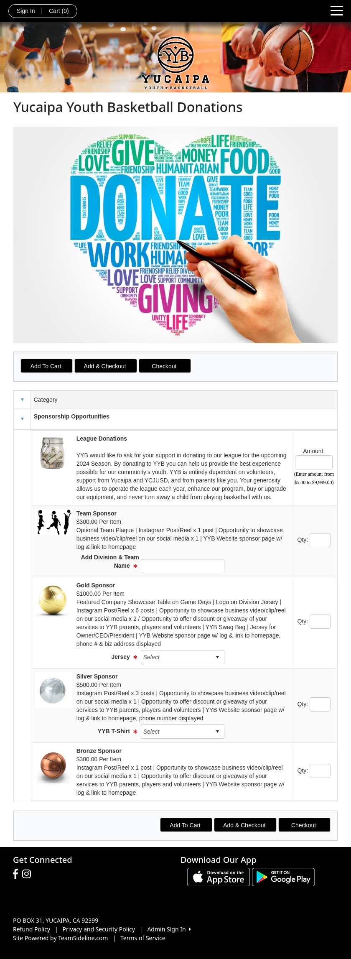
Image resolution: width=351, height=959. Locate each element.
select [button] (217, 657)
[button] (22, 419)
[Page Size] (314, 462)
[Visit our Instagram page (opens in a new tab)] (28, 874)
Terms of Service (142, 938)
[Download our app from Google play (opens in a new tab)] (283, 876)
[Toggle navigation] (337, 10)
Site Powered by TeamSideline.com (60, 938)
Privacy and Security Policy (99, 929)
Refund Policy (31, 929)
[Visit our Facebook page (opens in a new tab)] (17, 874)
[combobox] (176, 657)
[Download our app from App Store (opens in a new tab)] (218, 876)
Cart (59, 11)
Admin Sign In (169, 929)
